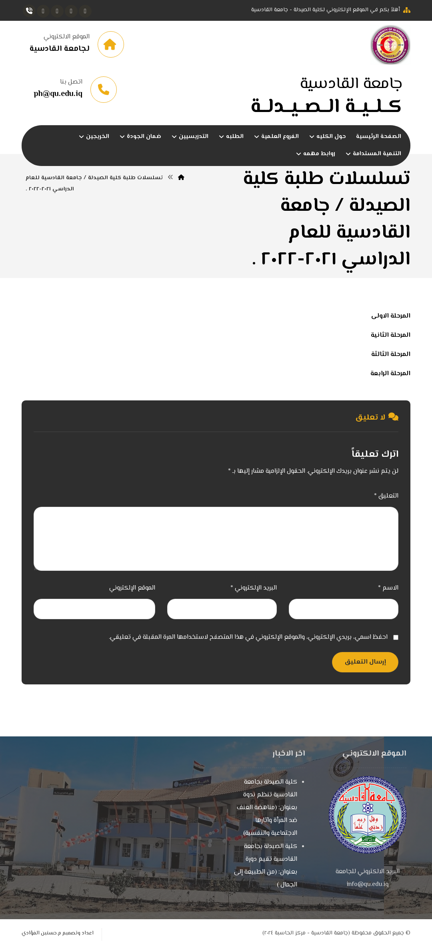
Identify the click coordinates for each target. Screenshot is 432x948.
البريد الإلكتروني (253, 588)
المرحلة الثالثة (390, 355)
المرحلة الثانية (390, 335)
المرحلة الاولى (390, 316)
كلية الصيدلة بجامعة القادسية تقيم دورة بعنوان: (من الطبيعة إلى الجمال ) (265, 866)
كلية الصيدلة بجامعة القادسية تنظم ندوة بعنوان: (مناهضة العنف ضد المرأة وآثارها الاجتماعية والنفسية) (267, 807)
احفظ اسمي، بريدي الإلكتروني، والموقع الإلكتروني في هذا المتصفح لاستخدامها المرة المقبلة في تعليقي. (248, 637)
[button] (85, 11)
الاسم (388, 588)
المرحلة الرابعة (390, 374)
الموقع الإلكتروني (132, 588)
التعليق (386, 496)
